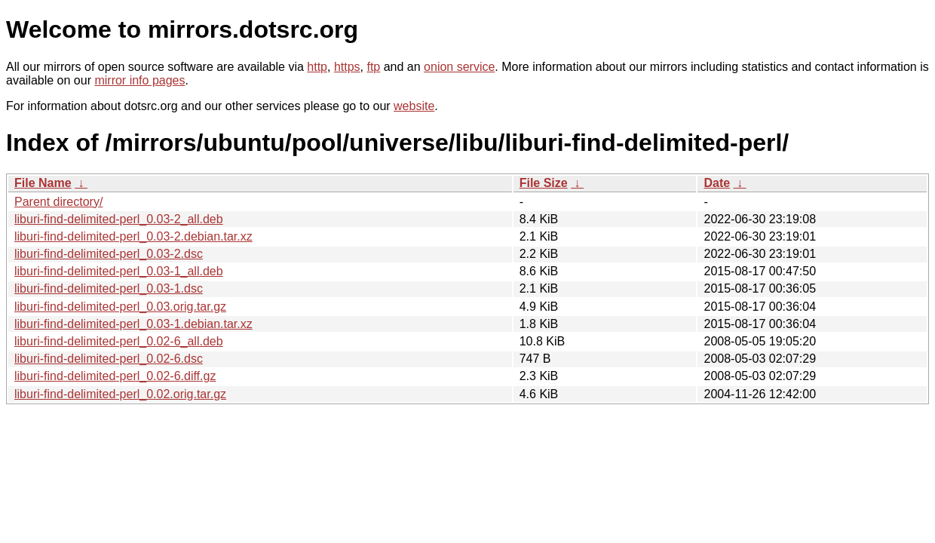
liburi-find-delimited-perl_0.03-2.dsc (108, 253)
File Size (544, 182)
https (347, 66)
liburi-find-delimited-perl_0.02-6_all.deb (118, 341)
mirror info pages (139, 80)
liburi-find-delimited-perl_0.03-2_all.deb (118, 219)
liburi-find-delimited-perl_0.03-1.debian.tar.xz (133, 324)
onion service (459, 66)
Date (717, 182)
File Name (43, 182)
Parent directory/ (58, 201)
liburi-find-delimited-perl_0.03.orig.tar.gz (120, 306)
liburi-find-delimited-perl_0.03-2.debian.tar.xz (133, 236)
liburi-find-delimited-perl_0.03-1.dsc (108, 288)
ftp (373, 66)
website (414, 106)
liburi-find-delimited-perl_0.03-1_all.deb (118, 271)
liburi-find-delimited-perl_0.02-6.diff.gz (115, 376)
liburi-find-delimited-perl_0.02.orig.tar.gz (120, 394)
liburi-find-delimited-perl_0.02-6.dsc (108, 358)
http (317, 66)
